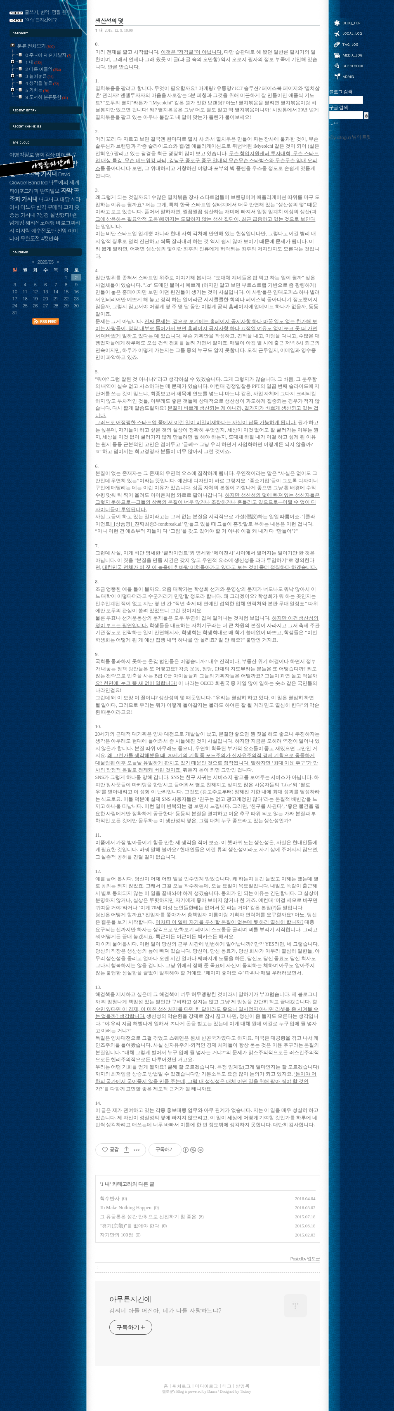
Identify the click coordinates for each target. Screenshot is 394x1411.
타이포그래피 (24, 191)
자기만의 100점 (116, 1235)
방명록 (348, 65)
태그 (348, 44)
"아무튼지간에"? (41, 19)
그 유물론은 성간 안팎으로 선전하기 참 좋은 (148, 1217)
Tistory (245, 1392)
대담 (65, 199)
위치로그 (348, 33)
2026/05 (46, 261)
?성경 (42, 215)
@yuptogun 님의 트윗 (350, 137)
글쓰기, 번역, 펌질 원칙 (48, 12)
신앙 (62, 230)
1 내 (99, 30)
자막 (66, 190)
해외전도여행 (39, 223)
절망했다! (60, 215)
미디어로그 (348, 55)
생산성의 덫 (109, 21)
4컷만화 (49, 238)
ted (44, 182)
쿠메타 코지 (60, 207)
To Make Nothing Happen (125, 1207)
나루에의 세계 (63, 182)
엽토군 (167, 1392)
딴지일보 (49, 191)
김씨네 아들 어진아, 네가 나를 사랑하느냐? (165, 1310)
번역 (41, 207)
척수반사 (110, 1198)
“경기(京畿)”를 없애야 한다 (130, 1226)
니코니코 (48, 199)
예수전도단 (43, 230)
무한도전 (30, 238)
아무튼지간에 (130, 1299)
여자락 (22, 230)
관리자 (348, 75)
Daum (212, 1392)
